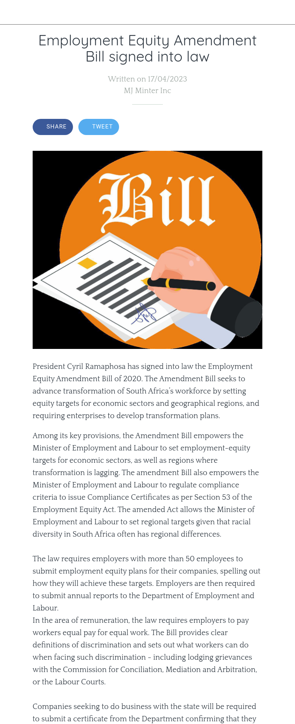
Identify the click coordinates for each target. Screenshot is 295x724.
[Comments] (253, 127)
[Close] (12, 12)
